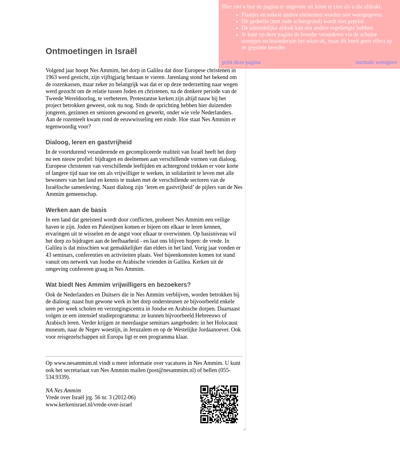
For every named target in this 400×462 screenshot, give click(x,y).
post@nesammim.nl (171, 370)
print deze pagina (241, 62)
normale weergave (376, 62)
